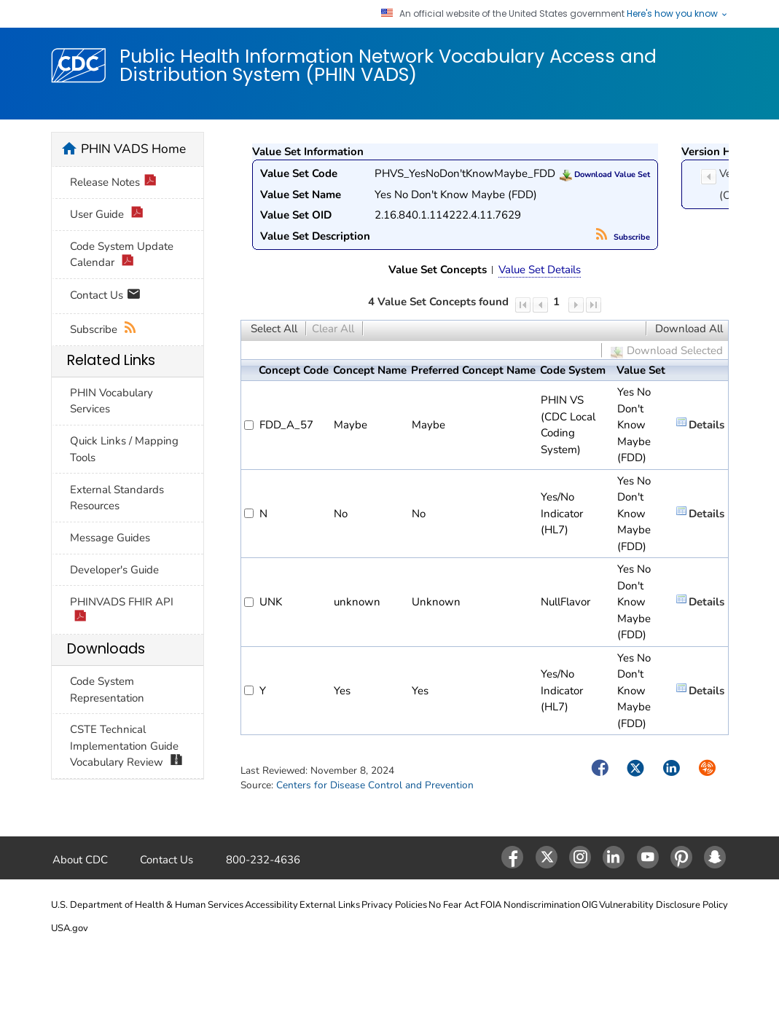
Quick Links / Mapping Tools (124, 449)
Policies (411, 904)
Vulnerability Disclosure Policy (663, 904)
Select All (274, 328)
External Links (330, 904)
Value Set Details (539, 269)
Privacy (377, 904)
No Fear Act (453, 904)
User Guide (107, 214)
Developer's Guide (114, 569)
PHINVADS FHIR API (121, 611)
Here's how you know (678, 14)
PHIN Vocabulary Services (111, 401)
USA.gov (69, 928)
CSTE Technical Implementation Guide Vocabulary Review (127, 746)
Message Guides (110, 537)
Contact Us (105, 296)
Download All (689, 328)
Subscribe (623, 237)
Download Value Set (605, 174)
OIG (590, 904)
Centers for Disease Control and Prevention (375, 785)
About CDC (80, 859)
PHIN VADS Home (133, 148)
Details (706, 424)
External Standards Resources (117, 498)
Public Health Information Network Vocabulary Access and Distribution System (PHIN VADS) (388, 65)
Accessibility (271, 904)
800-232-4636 (263, 859)
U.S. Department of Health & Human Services (147, 904)
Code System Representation (107, 689)
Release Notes (113, 182)
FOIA (490, 904)
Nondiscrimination (542, 904)
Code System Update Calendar (121, 255)
